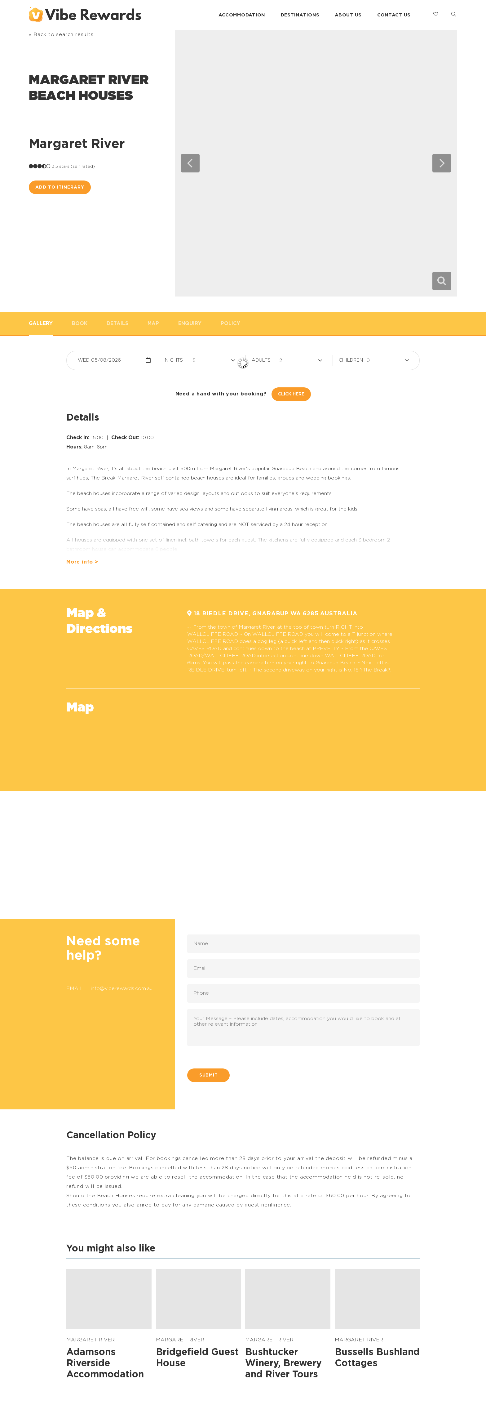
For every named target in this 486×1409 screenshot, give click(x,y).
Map (153, 323)
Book (79, 323)
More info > (82, 562)
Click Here (291, 394)
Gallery (41, 323)
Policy (230, 323)
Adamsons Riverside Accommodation (105, 1363)
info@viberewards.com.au (121, 988)
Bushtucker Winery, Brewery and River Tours (283, 1363)
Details (117, 323)
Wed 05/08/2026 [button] (99, 360)
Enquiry (189, 323)
